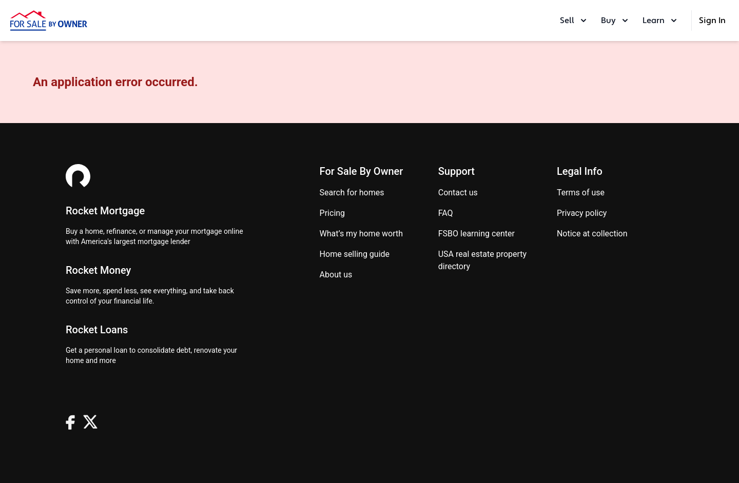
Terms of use (581, 192)
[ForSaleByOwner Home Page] (48, 20)
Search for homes (352, 192)
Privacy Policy (582, 213)
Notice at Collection (592, 233)
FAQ (445, 213)
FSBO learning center (476, 233)
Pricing (332, 213)
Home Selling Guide (355, 254)
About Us (336, 274)
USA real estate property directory (482, 260)
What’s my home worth (361, 233)
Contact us (458, 192)
